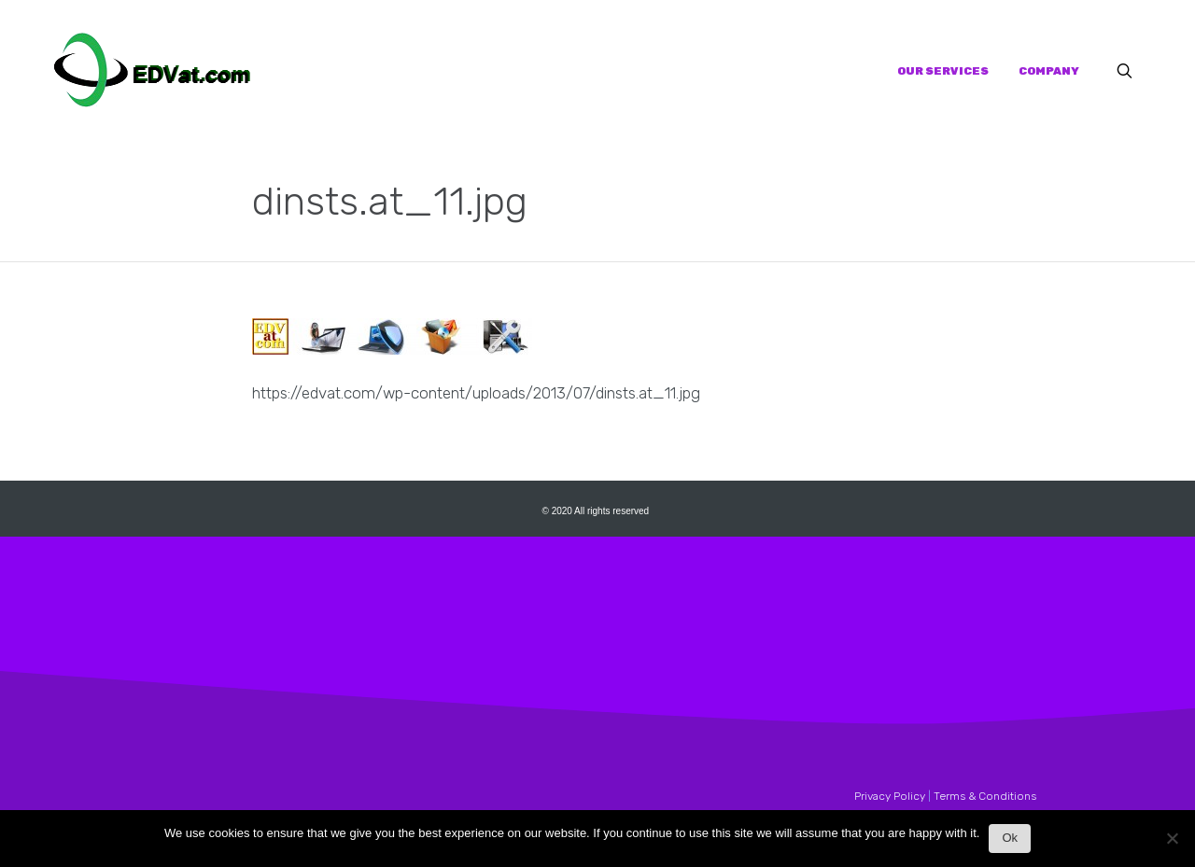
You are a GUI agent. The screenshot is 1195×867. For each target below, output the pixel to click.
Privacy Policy (889, 796)
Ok (1010, 838)
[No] (1171, 843)
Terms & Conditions (985, 796)
